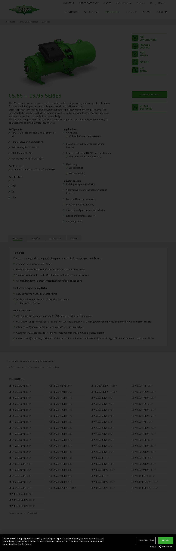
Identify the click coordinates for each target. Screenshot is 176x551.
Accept (165, 540)
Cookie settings (146, 540)
